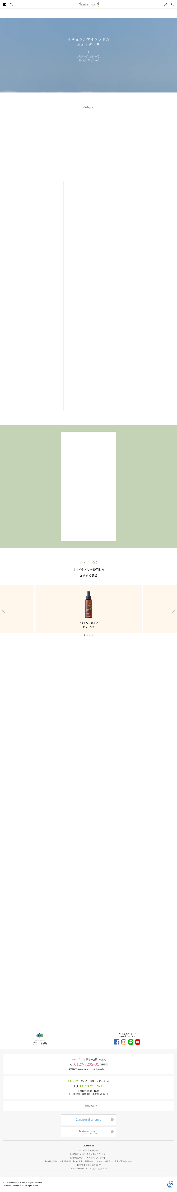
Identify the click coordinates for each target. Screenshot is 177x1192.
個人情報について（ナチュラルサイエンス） (88, 1154)
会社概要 (83, 1150)
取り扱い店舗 (51, 1161)
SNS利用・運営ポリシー (121, 1161)
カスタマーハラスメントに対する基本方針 (89, 1168)
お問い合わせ (91, 1106)
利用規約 (94, 1150)
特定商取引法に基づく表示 (71, 1161)
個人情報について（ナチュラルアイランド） (88, 1157)
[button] (84, 635)
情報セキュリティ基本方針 (96, 1161)
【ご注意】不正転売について (88, 1165)
